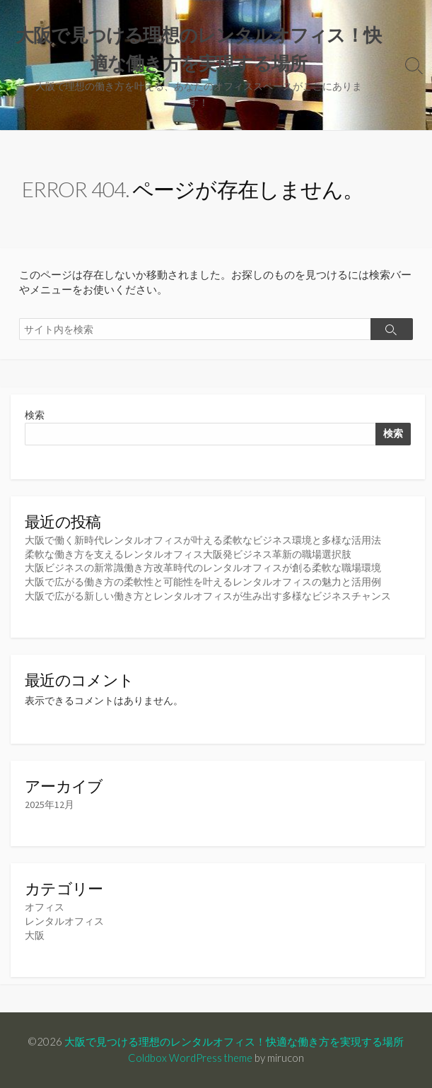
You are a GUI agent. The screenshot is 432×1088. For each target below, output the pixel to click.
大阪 (35, 935)
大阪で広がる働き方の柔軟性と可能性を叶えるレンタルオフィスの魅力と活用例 (203, 581)
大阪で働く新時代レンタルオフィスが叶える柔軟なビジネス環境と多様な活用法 (203, 540)
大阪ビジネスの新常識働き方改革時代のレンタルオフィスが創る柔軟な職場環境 (203, 567)
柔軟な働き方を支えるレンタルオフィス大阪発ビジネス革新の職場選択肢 (188, 554)
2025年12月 (49, 804)
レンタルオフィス (64, 921)
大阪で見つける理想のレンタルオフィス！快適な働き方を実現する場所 (234, 1041)
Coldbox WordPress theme (190, 1057)
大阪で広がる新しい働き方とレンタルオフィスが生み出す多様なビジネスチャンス (208, 596)
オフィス (44, 907)
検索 (35, 415)
